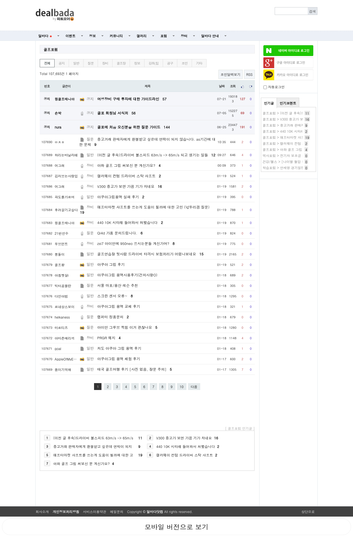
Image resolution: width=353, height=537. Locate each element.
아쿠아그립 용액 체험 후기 (118, 358)
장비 (105, 63)
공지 (62, 63)
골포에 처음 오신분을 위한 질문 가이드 (133, 127)
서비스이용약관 (94, 511)
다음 (194, 386)
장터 (184, 35)
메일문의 (116, 511)
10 (182, 386)
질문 (91, 63)
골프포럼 (51, 49)
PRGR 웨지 (109, 337)
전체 (47, 63)
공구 (170, 63)
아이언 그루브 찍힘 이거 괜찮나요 (127, 327)
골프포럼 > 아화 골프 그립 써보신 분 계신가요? (298, 149)
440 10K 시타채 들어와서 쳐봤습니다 (130, 222)
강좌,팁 (154, 63)
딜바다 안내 (210, 35)
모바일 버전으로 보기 (176, 526)
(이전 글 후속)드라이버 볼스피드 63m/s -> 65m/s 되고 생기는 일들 (156, 154)
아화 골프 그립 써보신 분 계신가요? (129, 165)
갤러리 (142, 35)
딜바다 (45, 35)
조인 (184, 63)
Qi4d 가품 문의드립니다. (120, 233)
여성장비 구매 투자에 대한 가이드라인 (132, 98)
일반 (76, 63)
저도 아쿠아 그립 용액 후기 (119, 348)
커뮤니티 (116, 35)
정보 (92, 35)
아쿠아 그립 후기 (111, 264)
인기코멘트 (288, 103)
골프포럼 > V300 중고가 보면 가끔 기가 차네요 (298, 119)
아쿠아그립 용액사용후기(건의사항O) (127, 274)
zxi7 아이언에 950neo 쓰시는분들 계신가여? (136, 243)
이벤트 (71, 35)
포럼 (164, 35)
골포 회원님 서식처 (116, 113)
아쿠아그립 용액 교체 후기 (118, 306)
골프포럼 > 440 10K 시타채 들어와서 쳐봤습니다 (299, 131)
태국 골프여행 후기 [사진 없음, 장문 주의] (134, 369)
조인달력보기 (230, 74)
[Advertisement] (199, 15)
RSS (249, 74)
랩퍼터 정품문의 (113, 316)
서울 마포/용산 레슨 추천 (117, 285)
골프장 (121, 63)
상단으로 (308, 511)
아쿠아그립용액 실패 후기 (120, 196)
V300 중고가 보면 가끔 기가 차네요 (129, 186)
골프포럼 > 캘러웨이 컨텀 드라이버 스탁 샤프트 (298, 143)
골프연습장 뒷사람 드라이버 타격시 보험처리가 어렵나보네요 (150, 254)
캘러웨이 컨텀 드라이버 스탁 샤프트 (129, 175)
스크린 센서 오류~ (115, 295)
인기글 (269, 103)
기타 (199, 63)
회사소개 (42, 511)
